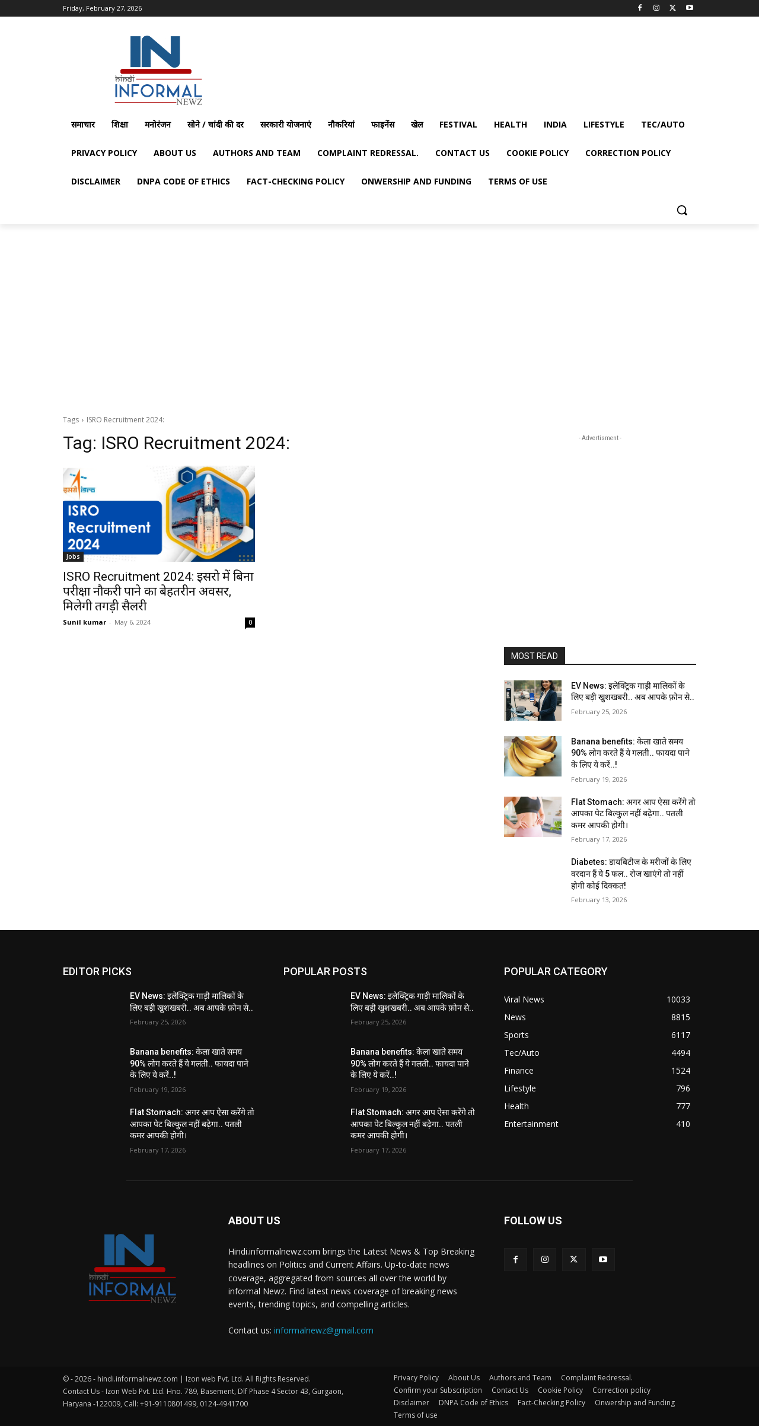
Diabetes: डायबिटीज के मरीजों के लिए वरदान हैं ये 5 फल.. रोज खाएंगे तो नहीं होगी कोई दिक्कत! (631, 873)
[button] (682, 210)
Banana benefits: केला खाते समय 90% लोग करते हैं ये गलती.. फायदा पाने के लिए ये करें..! (630, 753)
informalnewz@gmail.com (324, 1330)
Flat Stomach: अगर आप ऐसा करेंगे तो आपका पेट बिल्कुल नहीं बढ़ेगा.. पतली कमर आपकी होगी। (633, 813)
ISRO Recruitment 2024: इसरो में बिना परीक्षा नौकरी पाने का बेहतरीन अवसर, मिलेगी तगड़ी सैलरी (158, 591)
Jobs (73, 556)
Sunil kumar (84, 621)
